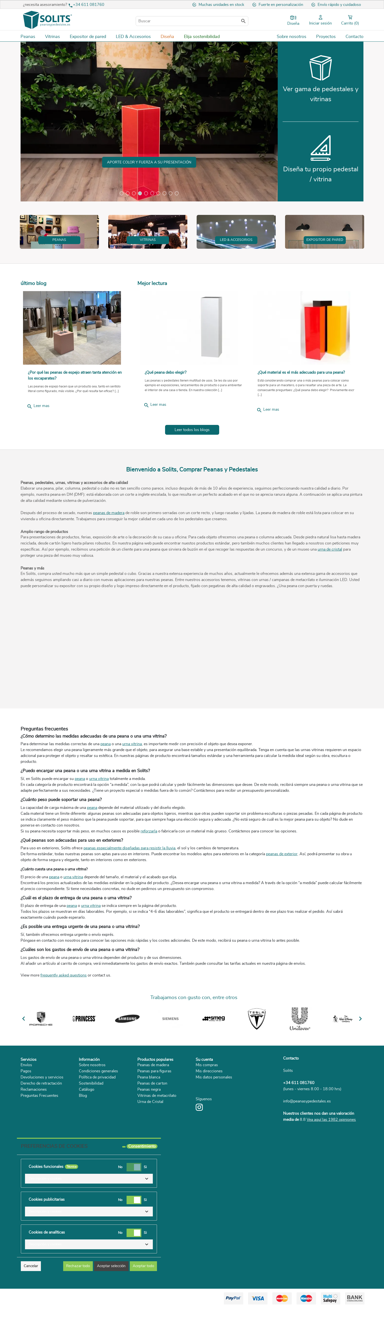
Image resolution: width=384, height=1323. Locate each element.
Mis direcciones (209, 1101)
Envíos (26, 1095)
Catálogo (86, 1119)
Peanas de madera (153, 1095)
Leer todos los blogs (192, 459)
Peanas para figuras (154, 1101)
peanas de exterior (282, 884)
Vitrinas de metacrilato (156, 1125)
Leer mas (38, 436)
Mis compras (207, 1095)
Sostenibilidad (91, 1113)
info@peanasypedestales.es (307, 1131)
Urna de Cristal (150, 1131)
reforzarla (149, 861)
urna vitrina (132, 774)
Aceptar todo (143, 1281)
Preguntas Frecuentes (39, 1125)
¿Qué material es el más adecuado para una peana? (302, 402)
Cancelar (31, 1281)
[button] (89, 1193)
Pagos (26, 1101)
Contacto (291, 1088)
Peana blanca (148, 1107)
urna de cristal (330, 579)
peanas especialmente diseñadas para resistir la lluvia (129, 878)
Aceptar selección (111, 1281)
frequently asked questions (63, 1005)
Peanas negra (149, 1119)
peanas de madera (108, 542)
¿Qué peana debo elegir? (165, 402)
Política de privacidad (97, 1107)
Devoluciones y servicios (42, 1107)
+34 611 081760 (88, 5)
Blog (83, 1125)
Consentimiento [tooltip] (142, 1161)
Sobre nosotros (92, 1095)
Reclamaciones (34, 1119)
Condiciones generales (98, 1101)
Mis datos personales (214, 1107)
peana (105, 774)
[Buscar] (192, 21)
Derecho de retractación (41, 1113)
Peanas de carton (152, 1113)
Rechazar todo (78, 1281)
